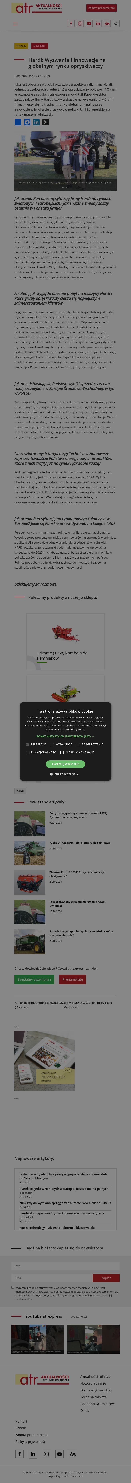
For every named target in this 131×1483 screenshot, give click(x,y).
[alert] (65, 741)
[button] (65, 736)
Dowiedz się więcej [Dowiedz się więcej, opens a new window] (74, 729)
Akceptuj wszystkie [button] (65, 764)
